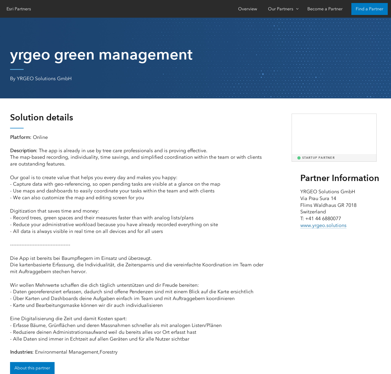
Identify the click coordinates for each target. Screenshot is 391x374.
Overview (247, 8)
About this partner (32, 367)
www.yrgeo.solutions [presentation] (323, 225)
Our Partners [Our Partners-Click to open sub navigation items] (280, 8)
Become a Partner (325, 8)
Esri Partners (19, 8)
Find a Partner (369, 8)
